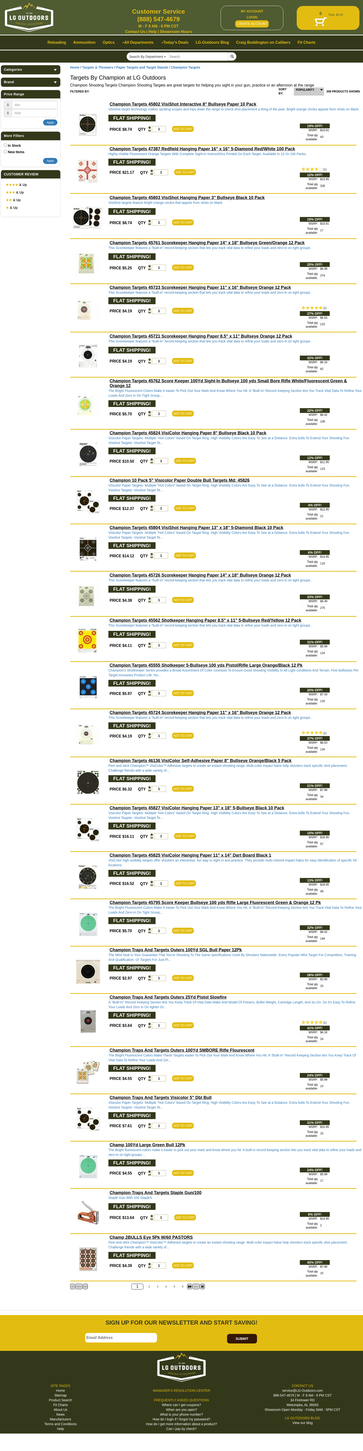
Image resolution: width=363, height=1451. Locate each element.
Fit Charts (60, 1405)
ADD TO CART (183, 129)
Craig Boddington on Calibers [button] (263, 42)
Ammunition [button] (84, 42)
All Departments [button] (138, 42)
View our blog (302, 1423)
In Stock (14, 145)
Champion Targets (185, 67)
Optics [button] (109, 42)
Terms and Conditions (60, 1424)
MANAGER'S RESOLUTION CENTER (181, 1390)
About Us (60, 1410)
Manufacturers (60, 1419)
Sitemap (60, 1395)
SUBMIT (241, 1339)
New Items (16, 152)
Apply (50, 122)
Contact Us (135, 32)
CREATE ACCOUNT (252, 24)
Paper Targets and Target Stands (142, 67)
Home (74, 67)
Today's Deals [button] (175, 42)
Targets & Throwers (97, 67)
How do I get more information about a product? (181, 1424)
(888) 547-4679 (158, 19)
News (60, 1414)
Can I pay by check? (181, 1429)
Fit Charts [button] (307, 42)
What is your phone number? (181, 1414)
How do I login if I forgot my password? (181, 1419)
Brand (30, 82)
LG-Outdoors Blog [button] (212, 42)
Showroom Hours (176, 32)
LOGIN (252, 17)
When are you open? (181, 1410)
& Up (16, 185)
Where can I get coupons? (181, 1405)
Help (153, 32)
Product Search (60, 1400)
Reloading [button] (57, 42)
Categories (30, 69)
